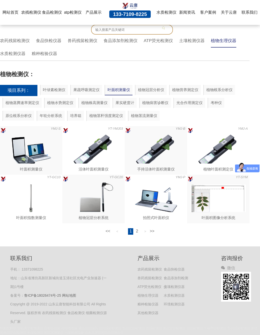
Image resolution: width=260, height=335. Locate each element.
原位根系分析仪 (18, 115)
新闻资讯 (187, 12)
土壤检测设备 (74, 333)
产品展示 (94, 12)
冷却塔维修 (69, 328)
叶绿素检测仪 (54, 90)
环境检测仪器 (174, 304)
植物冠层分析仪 (151, 90)
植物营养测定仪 (185, 90)
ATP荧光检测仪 (158, 40)
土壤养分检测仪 (215, 328)
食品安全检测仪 (133, 328)
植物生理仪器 (223, 40)
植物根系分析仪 (219, 90)
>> (152, 231)
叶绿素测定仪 (53, 333)
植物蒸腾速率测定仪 (22, 103)
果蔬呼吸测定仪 (86, 90)
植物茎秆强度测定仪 (106, 115)
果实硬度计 (125, 103)
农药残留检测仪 (15, 40)
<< (108, 231)
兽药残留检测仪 (82, 40)
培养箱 (75, 115)
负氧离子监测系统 (30, 328)
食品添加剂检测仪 (120, 40)
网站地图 (69, 295)
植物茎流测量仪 (144, 115)
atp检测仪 (73, 12)
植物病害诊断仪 (155, 103)
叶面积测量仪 (119, 90)
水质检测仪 (166, 12)
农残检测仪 (31, 12)
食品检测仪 (52, 12)
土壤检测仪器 (192, 40)
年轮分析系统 (51, 115)
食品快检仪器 (48, 40)
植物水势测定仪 (60, 103)
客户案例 (208, 12)
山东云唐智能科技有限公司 (104, 333)
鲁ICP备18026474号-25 (42, 295)
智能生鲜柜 (8, 328)
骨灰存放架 (52, 328)
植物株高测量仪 (94, 103)
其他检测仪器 (147, 313)
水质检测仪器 (12, 53)
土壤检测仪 (35, 333)
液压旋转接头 (88, 328)
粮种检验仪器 (44, 53)
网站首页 (10, 12)
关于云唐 (229, 12)
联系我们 (250, 12)
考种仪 (216, 103)
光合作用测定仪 (189, 103)
